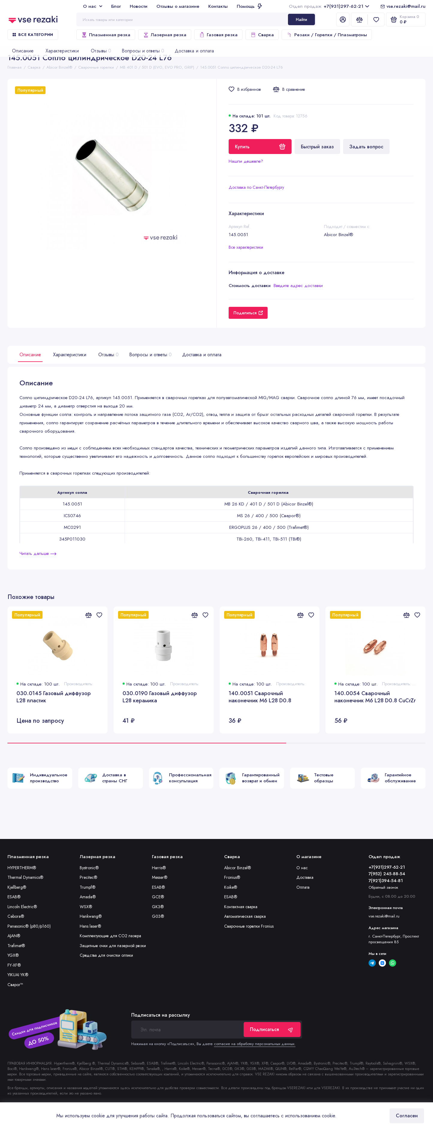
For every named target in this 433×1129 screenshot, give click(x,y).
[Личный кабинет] (342, 19)
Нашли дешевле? (246, 161)
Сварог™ (15, 985)
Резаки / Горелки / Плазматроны (326, 34)
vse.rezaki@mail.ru (406, 6)
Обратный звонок (383, 887)
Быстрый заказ (317, 146)
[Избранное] (376, 19)
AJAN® (13, 936)
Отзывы (107, 354)
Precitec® (88, 877)
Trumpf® (88, 887)
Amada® (88, 897)
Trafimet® (16, 946)
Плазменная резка (105, 34)
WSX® (86, 907)
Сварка (262, 34)
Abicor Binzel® (237, 868)
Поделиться (248, 313)
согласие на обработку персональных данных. (254, 1044)
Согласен (407, 1115)
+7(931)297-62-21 (329, 6)
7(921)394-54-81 (386, 880)
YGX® (13, 955)
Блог (116, 6)
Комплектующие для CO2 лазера (110, 936)
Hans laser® (90, 926)
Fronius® (232, 877)
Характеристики (69, 354)
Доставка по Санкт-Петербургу (256, 187)
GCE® (158, 897)
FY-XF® (14, 965)
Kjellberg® (16, 887)
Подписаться (272, 1029)
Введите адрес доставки (298, 285)
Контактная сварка (240, 907)
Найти (301, 19)
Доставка (304, 877)
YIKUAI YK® (17, 975)
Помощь (249, 6)
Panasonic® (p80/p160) (29, 926)
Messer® (160, 877)
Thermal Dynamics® (25, 877)
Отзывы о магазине (177, 6)
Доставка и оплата (201, 354)
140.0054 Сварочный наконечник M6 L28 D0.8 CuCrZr (375, 697)
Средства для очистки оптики (106, 955)
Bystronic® (89, 868)
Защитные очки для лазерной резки (113, 946)
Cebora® (15, 916)
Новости (138, 6)
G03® (158, 916)
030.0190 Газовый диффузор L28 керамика (160, 697)
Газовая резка (218, 34)
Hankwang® (91, 916)
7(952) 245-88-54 (387, 873)
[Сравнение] (359, 19)
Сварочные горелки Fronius (249, 926)
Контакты (218, 6)
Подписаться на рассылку (160, 1015)
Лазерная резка (164, 34)
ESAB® (14, 897)
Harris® (159, 868)
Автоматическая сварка (245, 916)
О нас (92, 6)
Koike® (230, 887)
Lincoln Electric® (22, 907)
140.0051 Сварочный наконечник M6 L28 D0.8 (260, 697)
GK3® (158, 907)
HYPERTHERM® (21, 868)
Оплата (303, 887)
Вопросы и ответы (149, 354)
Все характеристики (246, 247)
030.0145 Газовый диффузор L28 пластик (53, 697)
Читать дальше (37, 553)
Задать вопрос (366, 146)
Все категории (33, 34)
